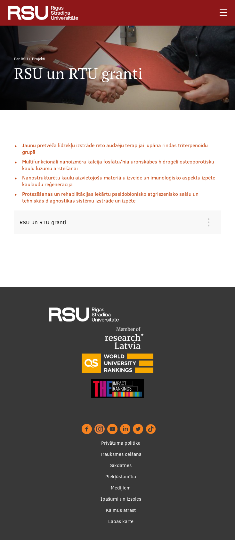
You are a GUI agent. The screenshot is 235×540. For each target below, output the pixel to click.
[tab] (112, 222)
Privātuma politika (121, 443)
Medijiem (121, 487)
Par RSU (21, 58)
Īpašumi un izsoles (121, 499)
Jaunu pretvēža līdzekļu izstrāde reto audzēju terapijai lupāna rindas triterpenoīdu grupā (115, 148)
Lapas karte (121, 521)
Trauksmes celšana (121, 454)
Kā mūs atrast (121, 510)
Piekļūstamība (120, 476)
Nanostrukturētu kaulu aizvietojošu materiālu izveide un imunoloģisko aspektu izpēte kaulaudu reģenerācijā (118, 181)
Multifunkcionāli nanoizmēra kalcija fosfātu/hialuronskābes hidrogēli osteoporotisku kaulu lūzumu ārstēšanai (118, 165)
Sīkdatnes (121, 465)
